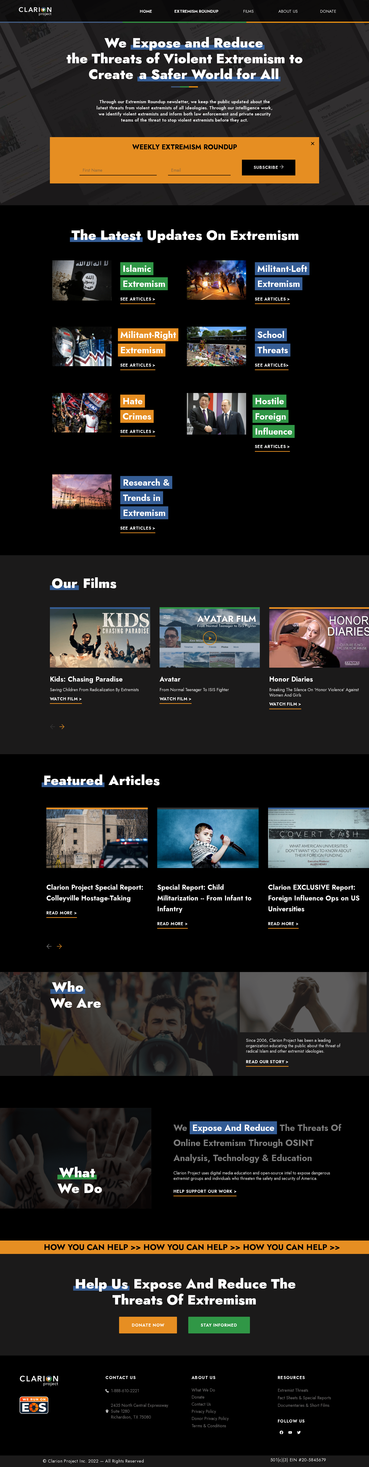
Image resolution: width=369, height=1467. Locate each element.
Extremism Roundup (197, 11)
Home (146, 11)
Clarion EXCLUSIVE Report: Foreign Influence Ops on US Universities (314, 898)
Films (249, 11)
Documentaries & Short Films (303, 1405)
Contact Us (201, 1404)
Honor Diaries (291, 679)
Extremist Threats (293, 1390)
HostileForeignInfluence (273, 416)
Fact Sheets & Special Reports (304, 1398)
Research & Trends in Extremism (146, 497)
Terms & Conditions (209, 1426)
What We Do (203, 1390)
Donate (328, 11)
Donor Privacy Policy (210, 1418)
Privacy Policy (204, 1411)
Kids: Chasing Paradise (86, 679)
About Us (288, 11)
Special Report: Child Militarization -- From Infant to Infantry (204, 898)
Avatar (170, 679)
